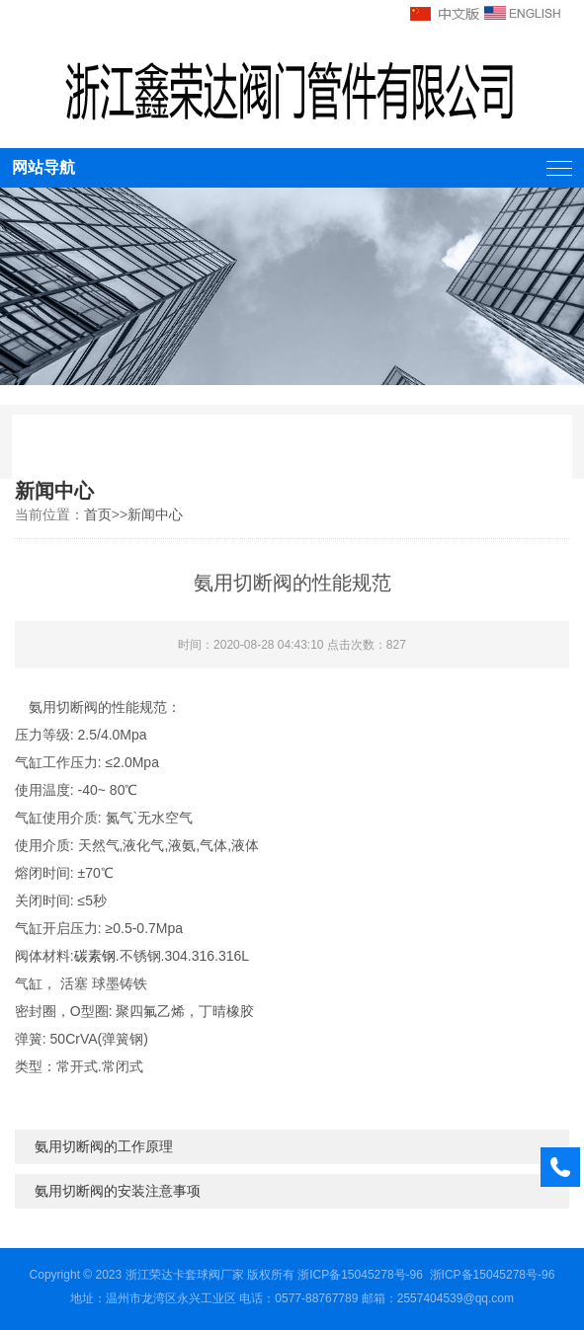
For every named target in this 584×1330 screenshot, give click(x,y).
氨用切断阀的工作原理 (104, 1146)
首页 (98, 514)
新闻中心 (155, 514)
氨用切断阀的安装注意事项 (118, 1191)
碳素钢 (95, 956)
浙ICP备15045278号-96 (360, 1275)
